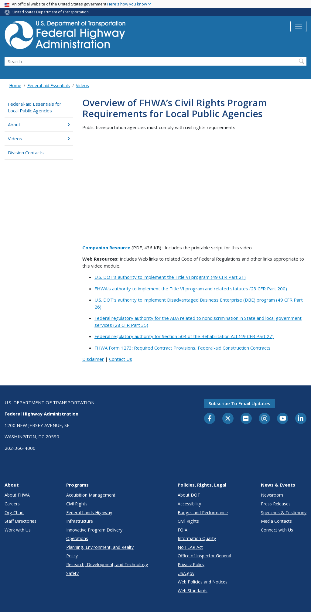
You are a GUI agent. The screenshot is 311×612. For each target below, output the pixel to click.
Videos (82, 85)
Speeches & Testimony (283, 512)
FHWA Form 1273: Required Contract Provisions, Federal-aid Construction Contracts (182, 348)
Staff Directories (20, 521)
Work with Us (18, 530)
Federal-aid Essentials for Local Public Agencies (34, 107)
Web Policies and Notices (202, 582)
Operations (77, 538)
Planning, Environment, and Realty (100, 547)
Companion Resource (106, 247)
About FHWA (17, 495)
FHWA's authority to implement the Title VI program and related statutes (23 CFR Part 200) (190, 288)
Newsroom (272, 495)
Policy (72, 556)
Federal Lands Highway (89, 512)
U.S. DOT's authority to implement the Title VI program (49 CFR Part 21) (170, 277)
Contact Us (120, 359)
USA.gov (186, 573)
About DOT (189, 495)
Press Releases (276, 504)
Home (15, 85)
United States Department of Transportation (50, 12)
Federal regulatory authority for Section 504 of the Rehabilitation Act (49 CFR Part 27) (184, 336)
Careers (12, 504)
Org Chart (14, 512)
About (39, 124)
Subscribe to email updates (239, 403)
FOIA (182, 530)
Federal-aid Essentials (48, 85)
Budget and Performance (203, 512)
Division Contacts (26, 152)
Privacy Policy (191, 564)
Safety (72, 573)
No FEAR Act (190, 547)
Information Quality (197, 538)
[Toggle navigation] (298, 26)
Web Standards (192, 590)
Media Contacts (276, 521)
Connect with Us (277, 530)
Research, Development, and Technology (107, 564)
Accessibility (189, 504)
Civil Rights (76, 504)
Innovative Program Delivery (94, 530)
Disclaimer (93, 359)
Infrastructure (79, 521)
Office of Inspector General (204, 556)
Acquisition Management (90, 495)
